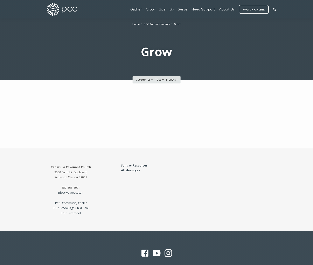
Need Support (203, 9)
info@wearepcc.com (71, 192)
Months (172, 79)
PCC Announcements (157, 24)
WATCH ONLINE (254, 9)
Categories (145, 79)
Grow (150, 9)
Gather (136, 9)
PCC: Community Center (71, 203)
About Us (227, 9)
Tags (160, 79)
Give (162, 9)
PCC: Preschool (71, 213)
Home (136, 24)
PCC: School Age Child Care (71, 208)
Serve (182, 9)
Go (171, 9)
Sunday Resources (134, 165)
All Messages (130, 170)
